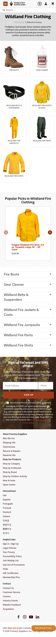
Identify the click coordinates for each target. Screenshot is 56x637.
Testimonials (9, 446)
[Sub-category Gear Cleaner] (42, 61)
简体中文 (7, 524)
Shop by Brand (10, 472)
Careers (7, 596)
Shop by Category (11, 463)
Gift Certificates (10, 573)
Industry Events (10, 600)
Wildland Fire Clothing (34, 22)
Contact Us (8, 588)
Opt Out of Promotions (14, 564)
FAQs (5, 569)
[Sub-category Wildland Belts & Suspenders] (14, 96)
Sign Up (28, 395)
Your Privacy (9, 552)
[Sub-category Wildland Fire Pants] (42, 131)
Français (7, 508)
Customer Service (11, 592)
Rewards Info (9, 455)
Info (5, 495)
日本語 (6, 520)
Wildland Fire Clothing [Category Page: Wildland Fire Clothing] (28, 17)
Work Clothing (19, 22)
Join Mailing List (11, 560)
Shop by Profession (12, 468)
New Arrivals (9, 480)
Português (8, 503)
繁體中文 (7, 529)
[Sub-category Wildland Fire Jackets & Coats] (42, 96)
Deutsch (7, 512)
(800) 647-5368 (14, 628)
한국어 (6, 533)
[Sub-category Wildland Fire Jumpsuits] (14, 131)
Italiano (6, 516)
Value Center (9, 484)
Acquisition (8, 609)
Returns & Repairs (11, 451)
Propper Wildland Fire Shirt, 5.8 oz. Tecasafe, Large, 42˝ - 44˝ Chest (28, 247)
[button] (6, 232)
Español (6, 499)
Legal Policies (9, 548)
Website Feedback (12, 604)
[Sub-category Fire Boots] (14, 61)
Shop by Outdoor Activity (15, 476)
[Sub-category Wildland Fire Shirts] (14, 167)
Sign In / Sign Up (11, 543)
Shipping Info (9, 442)
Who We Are (9, 438)
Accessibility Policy (12, 556)
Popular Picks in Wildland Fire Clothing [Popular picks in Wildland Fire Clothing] (28, 200)
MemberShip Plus (11, 577)
